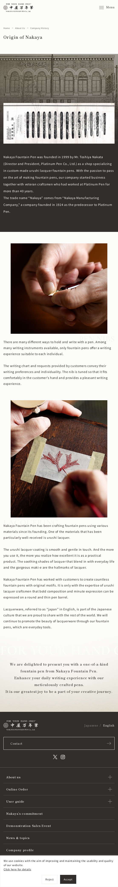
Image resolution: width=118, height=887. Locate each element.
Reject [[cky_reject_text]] (49, 879)
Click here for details (17, 869)
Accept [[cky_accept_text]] (68, 879)
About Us (20, 28)
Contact (16, 743)
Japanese (91, 725)
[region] (59, 871)
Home (6, 28)
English (109, 725)
